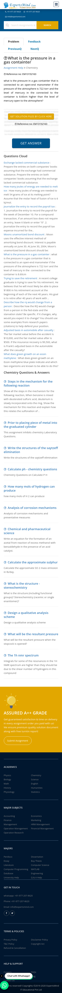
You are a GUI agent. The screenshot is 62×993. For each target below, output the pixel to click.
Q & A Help (36, 877)
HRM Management (40, 824)
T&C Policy (9, 943)
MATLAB (35, 869)
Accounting (9, 816)
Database (8, 873)
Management (10, 824)
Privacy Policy (10, 939)
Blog (33, 976)
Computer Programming (16, 869)
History (7, 787)
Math (6, 783)
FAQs (33, 972)
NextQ (34, 49)
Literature (9, 865)
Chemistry (36, 775)
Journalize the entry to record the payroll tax (29, 206)
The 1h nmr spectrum (23, 655)
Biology (7, 779)
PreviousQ (15, 49)
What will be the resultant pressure (33, 634)
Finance (8, 820)
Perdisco (8, 856)
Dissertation (37, 856)
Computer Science (40, 865)
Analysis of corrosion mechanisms (32, 508)
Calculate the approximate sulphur (33, 562)
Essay (6, 860)
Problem (13, 41)
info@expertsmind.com (15, 16)
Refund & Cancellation (15, 947)
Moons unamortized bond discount (24, 234)
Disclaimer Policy (39, 939)
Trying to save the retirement (20, 278)
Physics (7, 775)
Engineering (37, 873)
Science (35, 779)
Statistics (35, 791)
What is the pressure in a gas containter (27, 254)
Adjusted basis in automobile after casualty (28, 330)
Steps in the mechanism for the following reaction (28, 383)
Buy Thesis (36, 860)
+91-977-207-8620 (13, 11)
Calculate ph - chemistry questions (32, 469)
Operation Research (14, 832)
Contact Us (9, 980)
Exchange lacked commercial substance (26, 162)
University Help (11, 877)
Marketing (36, 820)
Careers (8, 972)
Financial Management (42, 828)
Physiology (9, 791)
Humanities (36, 787)
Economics (36, 816)
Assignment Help (13, 67)
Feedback (34, 41)
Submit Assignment (17, 740)
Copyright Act (37, 943)
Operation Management (16, 828)
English (34, 783)
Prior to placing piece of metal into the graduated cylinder (30, 425)
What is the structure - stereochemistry (22, 585)
